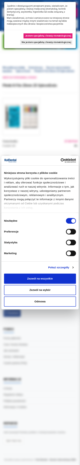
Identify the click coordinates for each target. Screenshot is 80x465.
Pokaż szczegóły (58, 267)
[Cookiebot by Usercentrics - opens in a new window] (60, 160)
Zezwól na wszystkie (40, 278)
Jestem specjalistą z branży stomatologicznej (48, 36)
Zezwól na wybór (40, 289)
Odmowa (39, 301)
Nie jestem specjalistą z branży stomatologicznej (46, 42)
